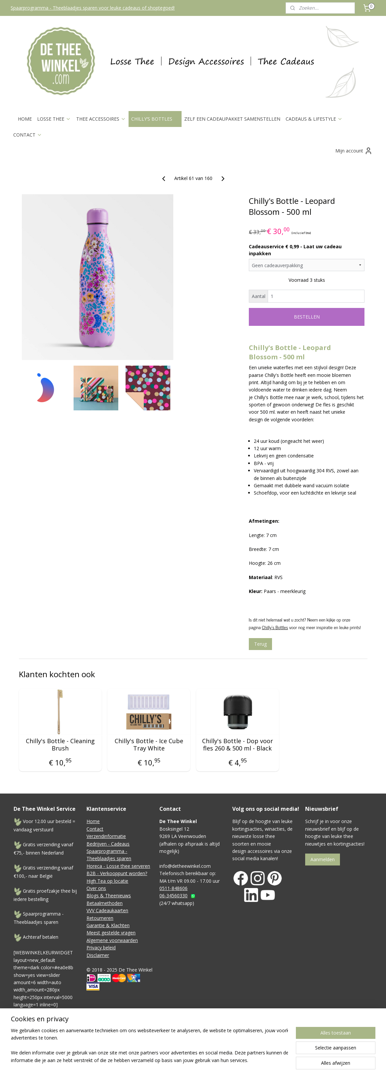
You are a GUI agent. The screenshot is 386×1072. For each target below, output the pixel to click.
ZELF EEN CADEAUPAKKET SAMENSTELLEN (232, 119)
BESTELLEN (306, 317)
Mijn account (353, 151)
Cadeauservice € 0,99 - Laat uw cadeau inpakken (294, 250)
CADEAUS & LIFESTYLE (314, 119)
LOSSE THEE (54, 119)
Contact (94, 829)
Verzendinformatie (106, 836)
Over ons (96, 888)
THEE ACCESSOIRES (101, 119)
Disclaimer (97, 955)
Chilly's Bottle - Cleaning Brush (60, 745)
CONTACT (27, 135)
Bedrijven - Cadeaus (108, 844)
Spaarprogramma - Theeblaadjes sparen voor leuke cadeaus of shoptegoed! (93, 8)
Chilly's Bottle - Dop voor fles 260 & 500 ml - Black (237, 745)
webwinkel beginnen (252, 1039)
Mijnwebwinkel (310, 1039)
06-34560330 (173, 895)
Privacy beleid (101, 947)
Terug (260, 643)
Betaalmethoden (104, 903)
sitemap (213, 1039)
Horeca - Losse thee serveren (118, 866)
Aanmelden (322, 859)
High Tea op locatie (107, 881)
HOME (25, 119)
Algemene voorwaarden (112, 940)
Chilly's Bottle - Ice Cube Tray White (148, 745)
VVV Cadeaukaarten (107, 910)
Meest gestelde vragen (111, 932)
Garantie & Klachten (108, 925)
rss (227, 1039)
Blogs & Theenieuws (108, 895)
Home (93, 821)
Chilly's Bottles (275, 627)
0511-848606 (173, 888)
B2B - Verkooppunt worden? (116, 873)
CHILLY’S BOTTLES (155, 119)
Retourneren (99, 918)
